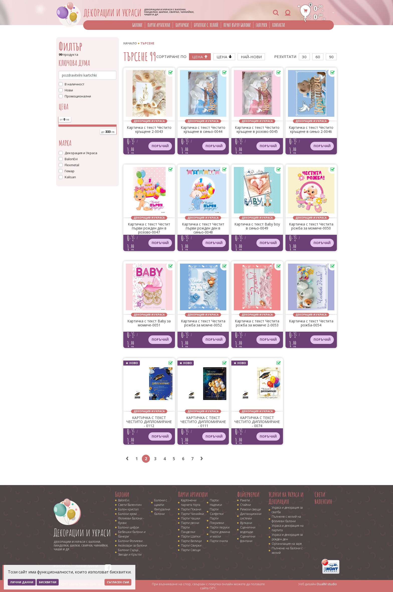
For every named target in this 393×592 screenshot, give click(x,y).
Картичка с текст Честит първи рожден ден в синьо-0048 (203, 228)
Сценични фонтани (247, 538)
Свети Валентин (130, 505)
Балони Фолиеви (130, 541)
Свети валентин (323, 498)
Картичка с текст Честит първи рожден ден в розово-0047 (149, 228)
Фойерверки (248, 494)
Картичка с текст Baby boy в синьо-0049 (257, 226)
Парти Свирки (191, 545)
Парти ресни (190, 523)
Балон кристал (128, 509)
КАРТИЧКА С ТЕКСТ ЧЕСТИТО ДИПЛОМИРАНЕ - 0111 (203, 422)
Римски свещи (250, 509)
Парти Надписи (216, 502)
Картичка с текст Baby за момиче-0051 (149, 323)
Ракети (245, 500)
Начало (130, 43)
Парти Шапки (191, 536)
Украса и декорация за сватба (287, 509)
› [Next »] (201, 459)
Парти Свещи (191, 550)
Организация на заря (287, 544)
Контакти (278, 25)
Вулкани (246, 523)
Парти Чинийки (192, 514)
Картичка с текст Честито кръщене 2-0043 (149, 130)
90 (331, 56)
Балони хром (127, 514)
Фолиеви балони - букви (131, 520)
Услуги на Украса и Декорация (286, 498)
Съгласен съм (118, 582)
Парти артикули (159, 25)
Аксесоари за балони (132, 545)
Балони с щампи (160, 502)
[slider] (116, 127)
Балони (137, 25)
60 (318, 56)
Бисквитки (47, 582)
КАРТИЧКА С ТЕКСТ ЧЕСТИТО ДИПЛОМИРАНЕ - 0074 (257, 422)
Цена (200, 56)
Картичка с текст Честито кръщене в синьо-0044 (203, 130)
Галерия (261, 25)
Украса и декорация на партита (288, 527)
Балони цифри (128, 527)
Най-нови (251, 56)
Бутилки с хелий (206, 25)
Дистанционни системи (250, 516)
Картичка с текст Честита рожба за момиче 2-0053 (257, 323)
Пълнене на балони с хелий (287, 550)
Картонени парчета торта (190, 502)
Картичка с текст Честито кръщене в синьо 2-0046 (311, 130)
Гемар (69, 171)
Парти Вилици (191, 541)
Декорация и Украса (81, 153)
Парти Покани (191, 509)
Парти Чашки (190, 518)
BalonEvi (71, 159)
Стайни (245, 505)
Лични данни (21, 582)
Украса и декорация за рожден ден (287, 536)
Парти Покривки (217, 520)
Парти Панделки (188, 529)
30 (304, 56)
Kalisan (70, 177)
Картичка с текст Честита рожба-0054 (311, 323)
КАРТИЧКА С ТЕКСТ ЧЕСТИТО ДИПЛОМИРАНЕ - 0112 (149, 422)
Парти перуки (220, 527)
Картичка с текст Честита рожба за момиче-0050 (311, 226)
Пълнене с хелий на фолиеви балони (286, 518)
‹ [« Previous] (127, 459)
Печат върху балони (237, 25)
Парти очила (219, 541)
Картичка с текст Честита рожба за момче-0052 (203, 323)
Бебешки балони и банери (132, 534)
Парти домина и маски (220, 534)
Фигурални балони (162, 511)
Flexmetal (72, 165)
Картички (182, 25)
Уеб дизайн (317, 584)
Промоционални (78, 96)
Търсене (147, 43)
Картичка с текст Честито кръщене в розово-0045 (257, 130)
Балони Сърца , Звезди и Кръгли (130, 552)
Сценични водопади (247, 529)
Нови (69, 90)
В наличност (74, 84)
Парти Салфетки (217, 511)
